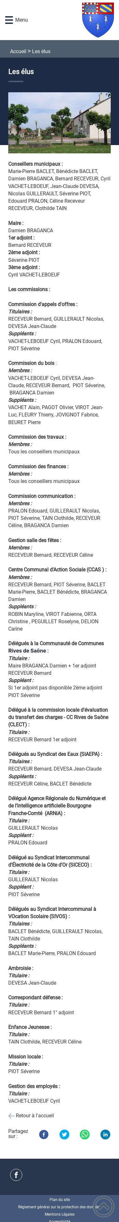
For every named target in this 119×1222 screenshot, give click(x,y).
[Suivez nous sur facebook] (16, 1175)
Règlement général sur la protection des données (59, 1207)
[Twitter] (64, 1134)
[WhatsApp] (84, 1134)
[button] (9, 20)
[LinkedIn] (105, 1134)
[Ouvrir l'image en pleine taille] (59, 123)
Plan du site (60, 1200)
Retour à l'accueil (35, 1116)
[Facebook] (43, 1134)
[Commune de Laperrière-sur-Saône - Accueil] (69, 20)
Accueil (18, 51)
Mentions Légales (60, 1214)
